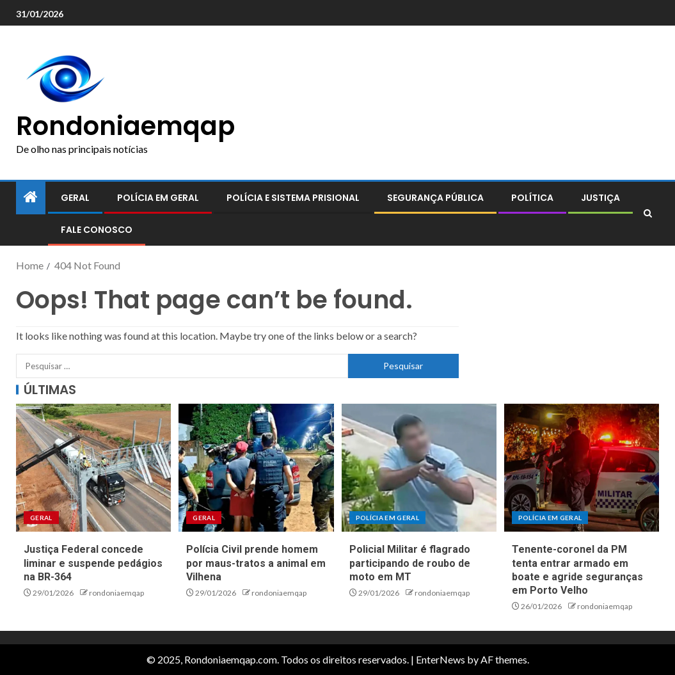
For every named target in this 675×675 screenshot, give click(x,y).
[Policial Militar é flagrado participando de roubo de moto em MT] (419, 468)
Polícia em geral (158, 197)
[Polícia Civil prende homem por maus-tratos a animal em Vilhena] (256, 468)
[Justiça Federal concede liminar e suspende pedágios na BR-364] (93, 468)
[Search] (648, 214)
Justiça (600, 197)
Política (532, 197)
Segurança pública (435, 197)
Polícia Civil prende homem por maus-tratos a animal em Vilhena (256, 563)
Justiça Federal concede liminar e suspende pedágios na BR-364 (93, 563)
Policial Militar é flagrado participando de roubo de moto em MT (409, 563)
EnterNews (440, 659)
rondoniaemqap (116, 593)
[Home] (31, 197)
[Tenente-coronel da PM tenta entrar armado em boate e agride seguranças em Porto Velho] (581, 468)
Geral (75, 197)
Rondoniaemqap (125, 126)
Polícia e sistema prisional (293, 197)
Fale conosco (96, 229)
